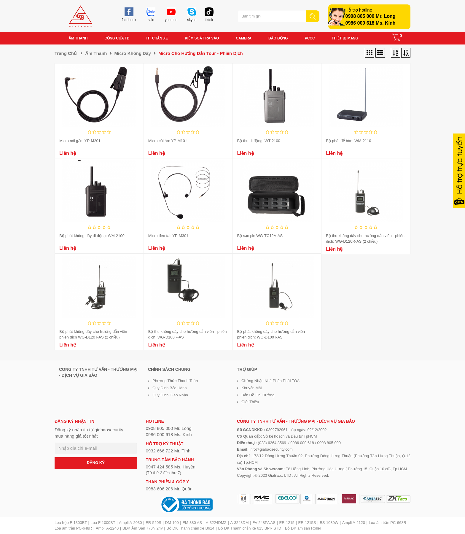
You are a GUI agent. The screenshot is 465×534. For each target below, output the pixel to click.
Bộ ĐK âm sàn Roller (303, 528)
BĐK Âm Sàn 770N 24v (142, 528)
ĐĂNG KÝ (96, 462)
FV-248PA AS (264, 522)
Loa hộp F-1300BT (71, 522)
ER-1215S (307, 522)
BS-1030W (329, 522)
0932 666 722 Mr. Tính (168, 450)
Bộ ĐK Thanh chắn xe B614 (190, 528)
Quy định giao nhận (170, 395)
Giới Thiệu (250, 402)
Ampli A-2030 (130, 522)
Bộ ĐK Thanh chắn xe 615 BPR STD (249, 528)
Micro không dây (132, 53)
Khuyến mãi (251, 388)
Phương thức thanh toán (175, 381)
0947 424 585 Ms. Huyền (170, 466)
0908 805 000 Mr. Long (370, 16)
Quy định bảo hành (169, 388)
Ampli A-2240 (107, 528)
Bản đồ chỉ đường (258, 395)
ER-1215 (286, 522)
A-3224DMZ (216, 522)
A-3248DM (239, 522)
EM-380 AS (192, 522)
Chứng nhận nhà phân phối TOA (270, 381)
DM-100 (172, 522)
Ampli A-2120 (353, 522)
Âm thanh (96, 53)
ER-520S (153, 522)
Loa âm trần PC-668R (387, 522)
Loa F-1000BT (103, 522)
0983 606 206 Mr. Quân (169, 488)
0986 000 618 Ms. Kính (370, 23)
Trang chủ (66, 53)
